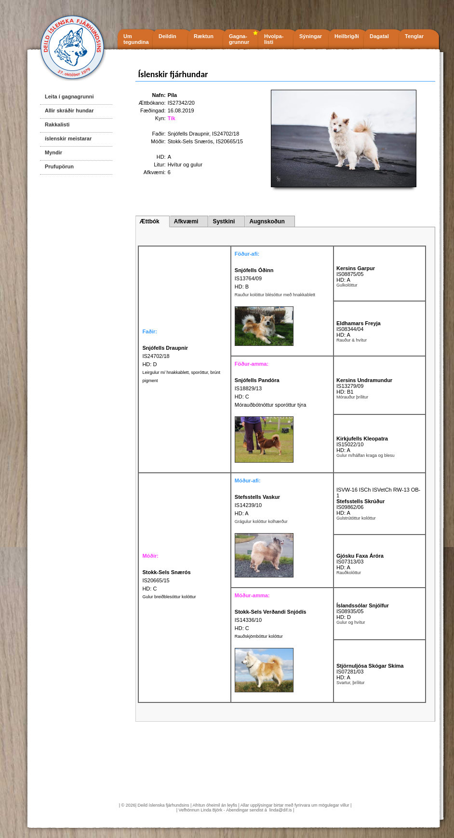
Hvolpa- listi (273, 39)
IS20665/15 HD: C (166, 580)
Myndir (53, 152)
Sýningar (310, 36)
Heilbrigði (346, 36)
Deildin (167, 36)
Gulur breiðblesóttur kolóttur (169, 596)
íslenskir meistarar (68, 138)
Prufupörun (59, 166)
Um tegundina (136, 39)
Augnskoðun (266, 221)
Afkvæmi (186, 221)
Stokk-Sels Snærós (190, 141)
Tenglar (414, 36)
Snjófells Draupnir (188, 134)
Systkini (224, 221)
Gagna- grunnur (239, 39)
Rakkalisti (57, 124)
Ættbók (149, 221)
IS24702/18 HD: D (165, 356)
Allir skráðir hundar (69, 110)
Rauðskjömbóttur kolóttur (259, 636)
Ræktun (204, 36)
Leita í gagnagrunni (69, 96)
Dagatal (379, 36)
